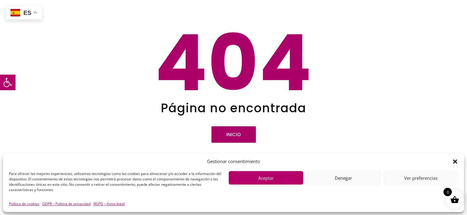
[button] (7, 82)
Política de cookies (24, 203)
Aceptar (266, 178)
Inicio (233, 134)
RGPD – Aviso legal (109, 203)
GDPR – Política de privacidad (66, 203)
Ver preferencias (421, 178)
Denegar (343, 178)
